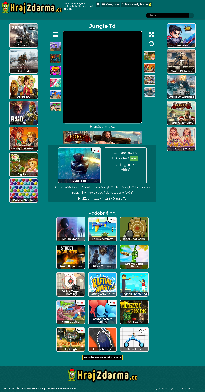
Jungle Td (120, 198)
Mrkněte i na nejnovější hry (102, 357)
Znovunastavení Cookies (62, 388)
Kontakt (9, 388)
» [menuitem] (90, 198)
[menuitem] (120, 198)
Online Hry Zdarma (190, 389)
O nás (21, 388)
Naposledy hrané (136, 4)
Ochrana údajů (37, 388)
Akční (125, 170)
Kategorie (110, 4)
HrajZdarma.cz (88, 198)
